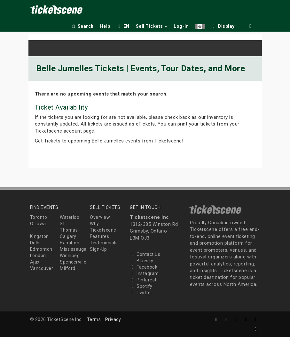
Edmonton (41, 249)
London (38, 255)
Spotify (141, 286)
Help (105, 26)
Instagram (144, 273)
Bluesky (141, 260)
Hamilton (69, 242)
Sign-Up (98, 249)
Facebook (143, 267)
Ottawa (38, 223)
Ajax (35, 261)
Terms (94, 319)
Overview (100, 217)
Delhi (35, 242)
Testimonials (104, 242)
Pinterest (143, 279)
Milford (67, 268)
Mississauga (73, 249)
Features (99, 236)
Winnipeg (70, 255)
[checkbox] (223, 25)
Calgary (68, 236)
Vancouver (41, 268)
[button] (200, 25)
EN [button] (123, 26)
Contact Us (145, 254)
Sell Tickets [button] (152, 26)
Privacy (113, 319)
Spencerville (73, 261)
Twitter (141, 292)
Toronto (38, 217)
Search (82, 26)
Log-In (181, 26)
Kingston (39, 236)
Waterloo (69, 217)
